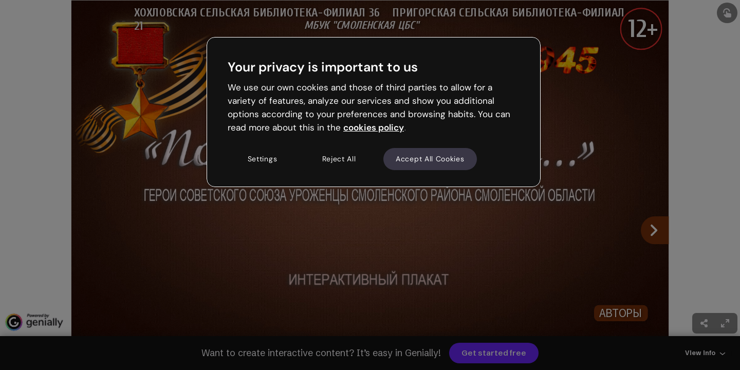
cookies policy (373, 127)
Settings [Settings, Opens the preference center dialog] (263, 158)
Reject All (339, 158)
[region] (374, 112)
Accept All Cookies (430, 158)
